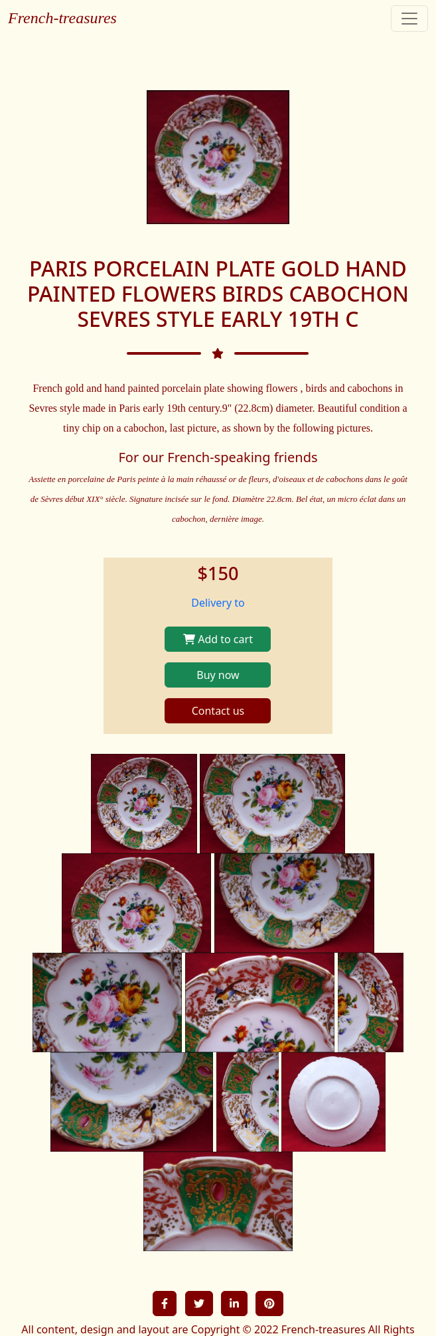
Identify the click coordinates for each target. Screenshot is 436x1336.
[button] (165, 1303)
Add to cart (218, 639)
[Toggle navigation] (409, 18)
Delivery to (218, 602)
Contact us (218, 710)
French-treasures (62, 18)
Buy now (217, 675)
